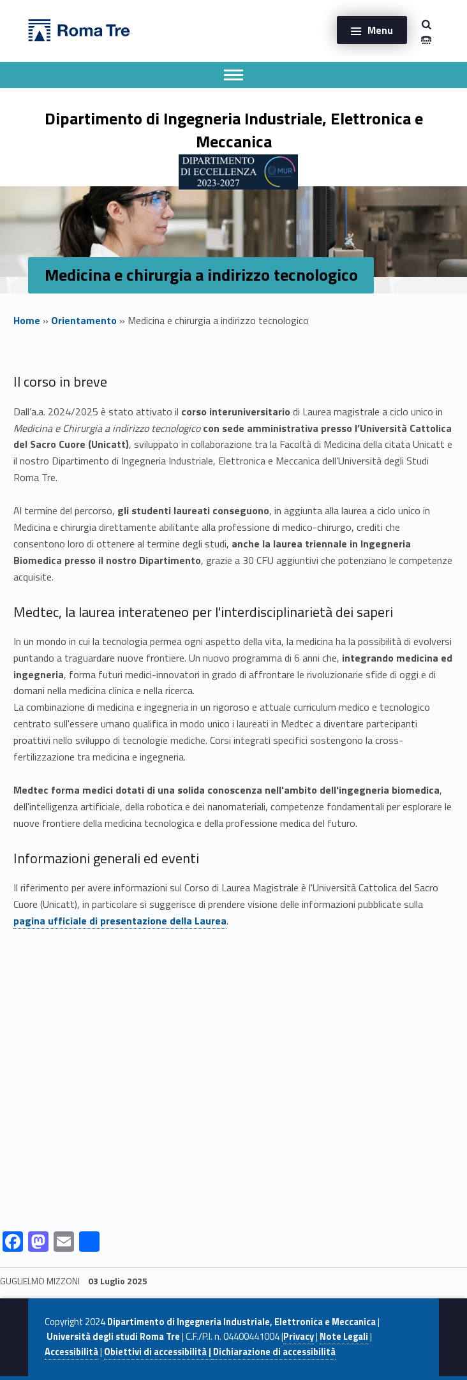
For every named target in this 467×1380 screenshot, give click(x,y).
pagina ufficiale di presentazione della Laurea (119, 920)
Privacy (298, 1337)
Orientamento (84, 320)
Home (26, 320)
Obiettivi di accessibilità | (158, 1352)
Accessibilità (71, 1352)
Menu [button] (380, 30)
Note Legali (344, 1337)
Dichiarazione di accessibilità (274, 1352)
